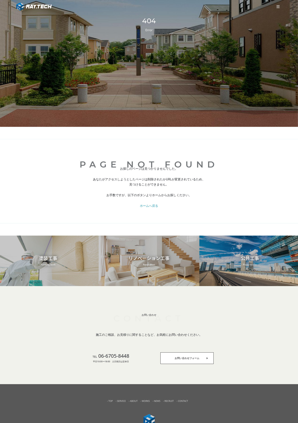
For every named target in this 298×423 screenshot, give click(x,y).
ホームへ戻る (149, 206)
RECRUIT (169, 401)
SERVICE (121, 401)
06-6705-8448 (111, 356)
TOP (110, 401)
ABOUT (134, 401)
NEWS (157, 401)
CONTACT (183, 401)
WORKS (146, 401)
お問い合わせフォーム (187, 358)
